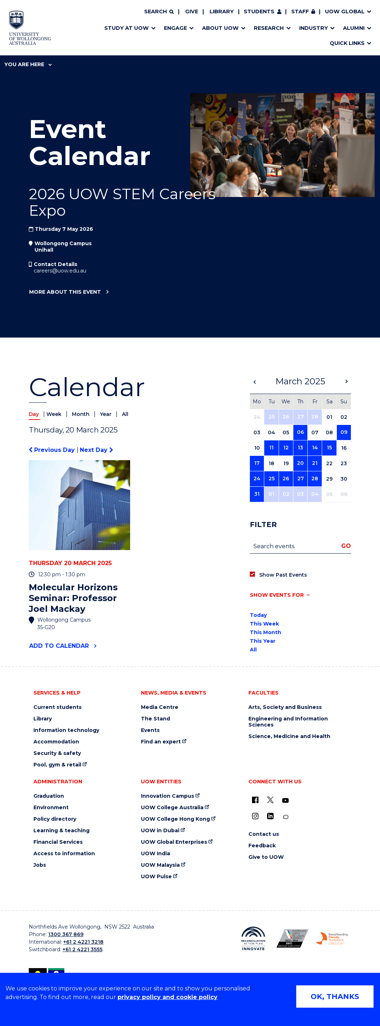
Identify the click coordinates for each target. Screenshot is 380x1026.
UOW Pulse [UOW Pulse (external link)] (156, 877)
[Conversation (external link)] (285, 817)
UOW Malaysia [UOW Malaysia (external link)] (160, 865)
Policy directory (54, 819)
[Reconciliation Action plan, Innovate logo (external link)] (253, 938)
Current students (57, 707)
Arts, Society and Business (285, 707)
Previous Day (53, 449)
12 (286, 447)
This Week (264, 623)
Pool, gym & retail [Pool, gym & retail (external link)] (57, 765)
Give (191, 11)
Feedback (262, 846)
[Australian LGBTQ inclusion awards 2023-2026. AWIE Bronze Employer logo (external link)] (292, 938)
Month (81, 414)
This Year (262, 641)
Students (259, 11)
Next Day (96, 449)
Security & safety (57, 753)
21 (314, 463)
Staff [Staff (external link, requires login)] (300, 11)
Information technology (66, 730)
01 (271, 494)
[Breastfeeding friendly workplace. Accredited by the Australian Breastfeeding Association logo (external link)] (332, 938)
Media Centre (159, 707)
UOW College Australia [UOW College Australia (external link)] (172, 808)
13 (300, 447)
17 (257, 463)
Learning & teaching (61, 831)
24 (256, 478)
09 (343, 432)
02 (286, 494)
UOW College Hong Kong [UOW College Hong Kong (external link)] (175, 819)
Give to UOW (266, 857)
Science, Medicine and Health (289, 736)
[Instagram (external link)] (255, 816)
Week (54, 414)
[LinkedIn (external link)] (270, 816)
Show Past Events (283, 575)
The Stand (155, 719)
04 (315, 494)
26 (286, 416)
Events (150, 730)
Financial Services (58, 842)
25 (272, 416)
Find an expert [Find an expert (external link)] (161, 742)
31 (257, 494)
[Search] (159, 11)
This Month (265, 632)
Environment (51, 808)
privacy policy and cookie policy (168, 997)
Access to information (64, 854)
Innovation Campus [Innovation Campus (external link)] (167, 796)
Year (106, 414)
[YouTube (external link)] (285, 800)
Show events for (277, 595)
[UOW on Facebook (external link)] (255, 800)
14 (315, 447)
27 (300, 416)
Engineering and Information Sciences (288, 722)
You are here (28, 64)
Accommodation (56, 742)
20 (300, 463)
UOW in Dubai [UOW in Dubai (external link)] (160, 831)
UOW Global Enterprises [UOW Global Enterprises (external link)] (174, 842)
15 (329, 447)
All (125, 414)
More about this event (65, 292)
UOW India (155, 854)
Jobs (39, 865)
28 (314, 416)
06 (300, 432)
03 (300, 494)
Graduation (48, 796)
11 (271, 447)
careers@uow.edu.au (60, 270)
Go (346, 545)
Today (258, 615)
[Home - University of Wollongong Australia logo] (30, 27)
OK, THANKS (335, 996)
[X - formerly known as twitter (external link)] (270, 800)
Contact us (263, 834)
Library (222, 11)
